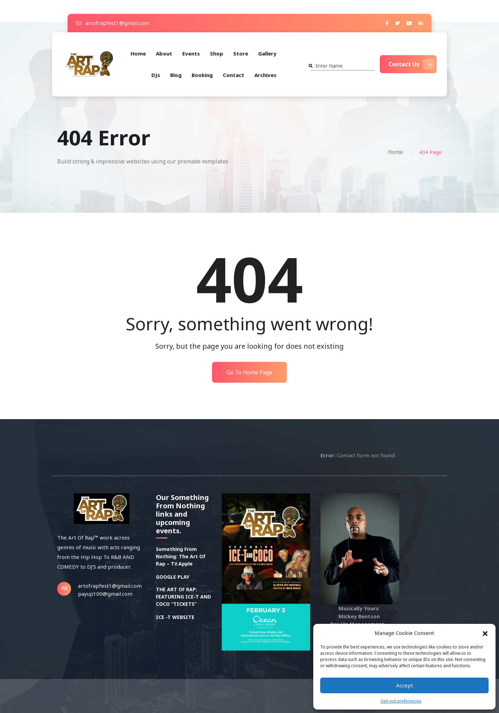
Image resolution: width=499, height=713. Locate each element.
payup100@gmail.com (105, 593)
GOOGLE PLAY (172, 577)
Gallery (267, 53)
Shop (216, 53)
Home (138, 53)
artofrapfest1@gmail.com (112, 22)
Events (191, 53)
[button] (485, 632)
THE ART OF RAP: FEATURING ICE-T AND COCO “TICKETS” (183, 596)
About (164, 53)
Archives (265, 74)
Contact (233, 74)
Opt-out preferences (400, 701)
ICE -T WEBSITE (175, 617)
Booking (202, 74)
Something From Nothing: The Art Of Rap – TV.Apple (180, 556)
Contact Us (411, 64)
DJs (155, 74)
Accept (404, 685)
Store (240, 53)
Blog (176, 74)
